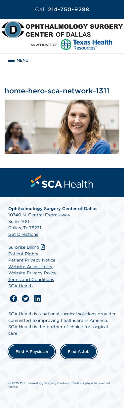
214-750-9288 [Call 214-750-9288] (62, 9)
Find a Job (79, 351)
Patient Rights (23, 253)
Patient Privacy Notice (32, 260)
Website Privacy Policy (32, 272)
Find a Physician (32, 351)
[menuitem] (62, 181)
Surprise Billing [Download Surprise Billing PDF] (27, 247)
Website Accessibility (30, 266)
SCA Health (20, 285)
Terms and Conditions (31, 279)
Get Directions (23, 234)
